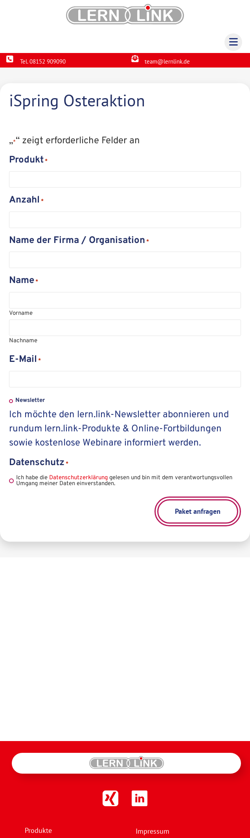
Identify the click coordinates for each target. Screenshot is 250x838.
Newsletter (30, 400)
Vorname (21, 313)
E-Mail (25, 361)
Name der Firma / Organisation (79, 242)
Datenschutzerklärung (78, 478)
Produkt (28, 161)
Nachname (23, 340)
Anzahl (26, 201)
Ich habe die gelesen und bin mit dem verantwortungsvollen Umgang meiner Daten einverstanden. (124, 481)
